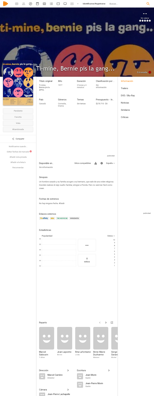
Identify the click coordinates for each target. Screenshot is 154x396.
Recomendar (18, 167)
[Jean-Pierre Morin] (100, 383)
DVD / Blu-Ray (128, 95)
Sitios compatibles (82, 163)
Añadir (62, 203)
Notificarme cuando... (18, 146)
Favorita (18, 117)
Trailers (124, 88)
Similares (125, 110)
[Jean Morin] (100, 374)
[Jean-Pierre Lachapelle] (61, 394)
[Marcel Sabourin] (48, 343)
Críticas (124, 117)
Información (127, 81)
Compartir (18, 139)
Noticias (125, 102)
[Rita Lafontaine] (84, 343)
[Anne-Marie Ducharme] (102, 343)
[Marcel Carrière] (61, 374)
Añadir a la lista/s (18, 162)
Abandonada (18, 129)
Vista (18, 123)
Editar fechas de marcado (19, 151)
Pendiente (18, 111)
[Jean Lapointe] (66, 343)
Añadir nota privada (18, 157)
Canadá (42, 103)
